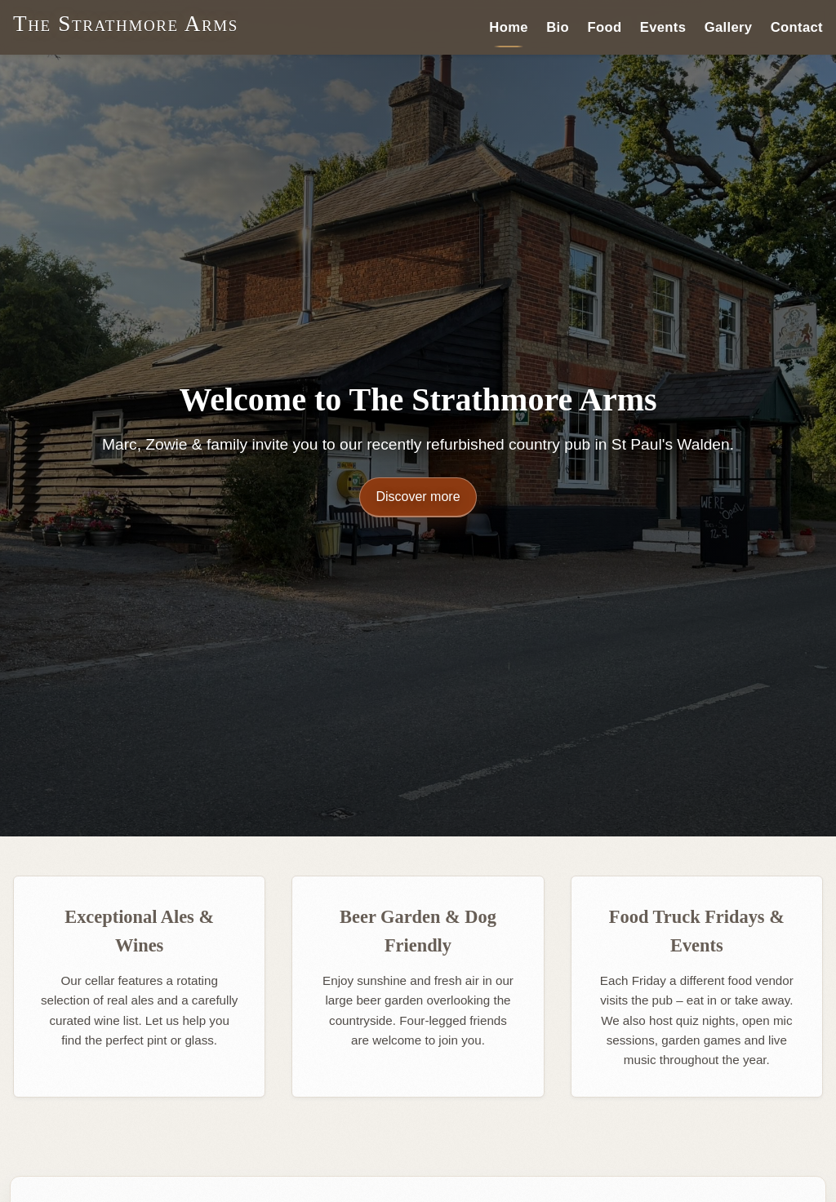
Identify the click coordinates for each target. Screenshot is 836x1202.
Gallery (729, 26)
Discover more (418, 496)
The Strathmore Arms (125, 23)
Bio (557, 26)
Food (604, 26)
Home (508, 26)
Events (663, 26)
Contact (797, 26)
